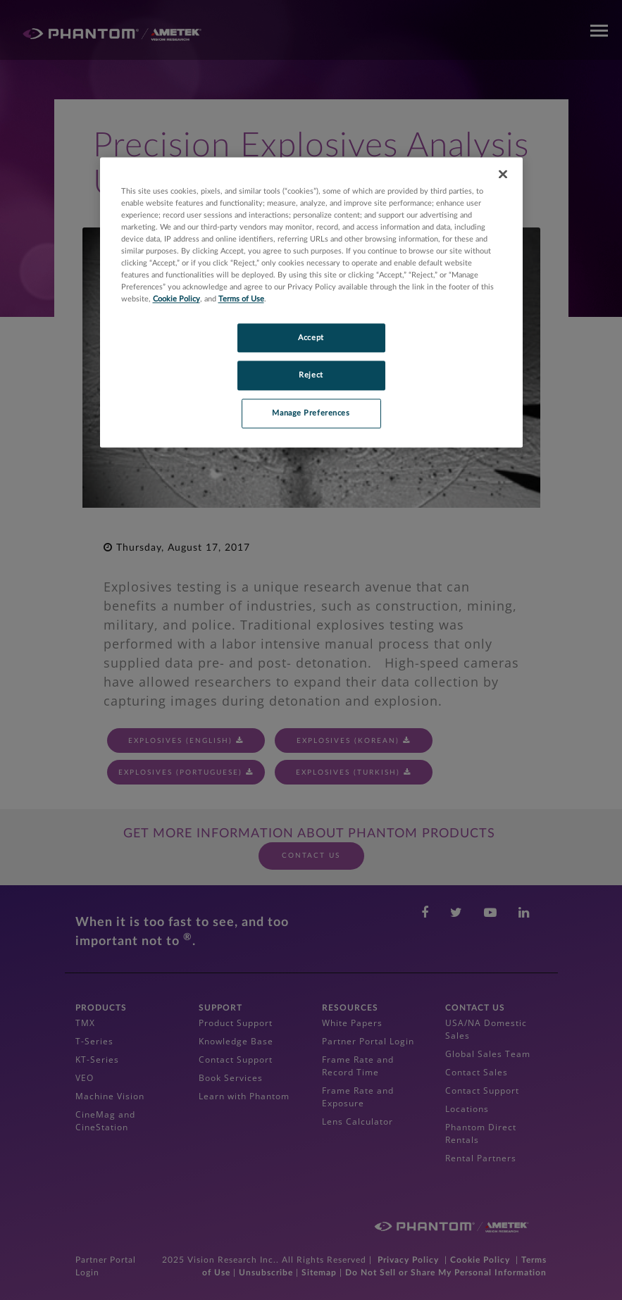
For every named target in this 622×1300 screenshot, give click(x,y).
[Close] (502, 173)
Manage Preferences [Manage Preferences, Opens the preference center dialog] (310, 414)
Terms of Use (241, 300)
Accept (310, 338)
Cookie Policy (176, 300)
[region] (311, 302)
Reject (311, 376)
